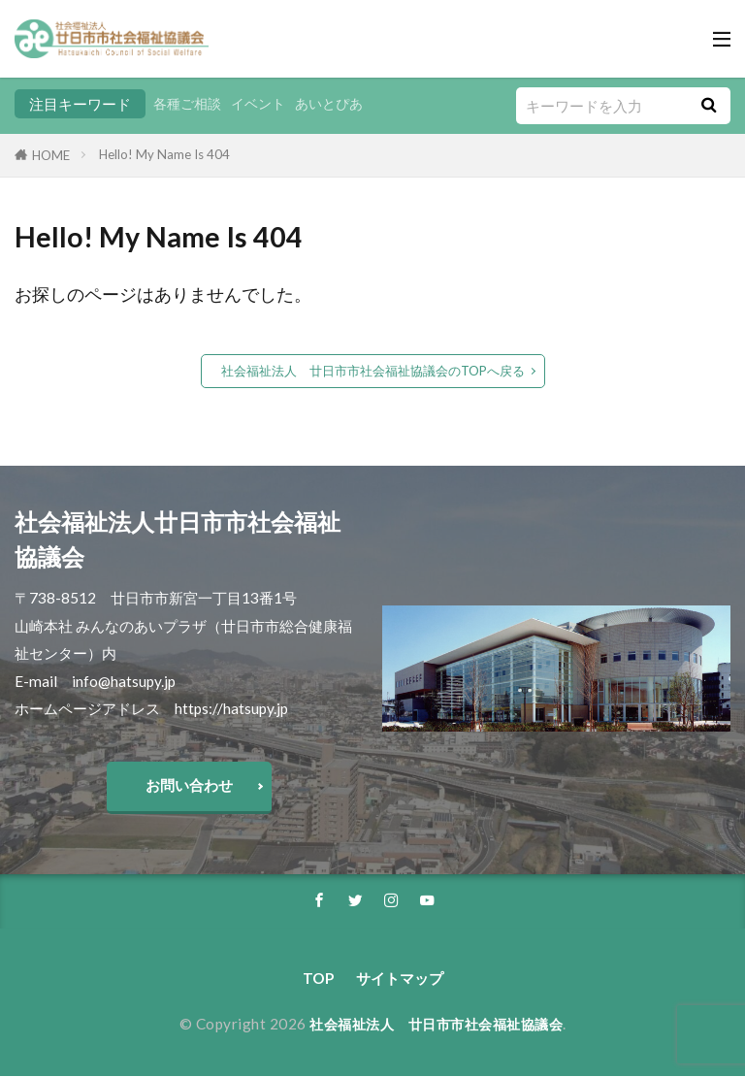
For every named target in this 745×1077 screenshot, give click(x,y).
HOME (51, 155)
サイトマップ (399, 979)
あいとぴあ (340, 104)
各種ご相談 (189, 104)
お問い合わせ (189, 785)
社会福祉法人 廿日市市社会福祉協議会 (436, 1024)
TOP (318, 979)
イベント (265, 104)
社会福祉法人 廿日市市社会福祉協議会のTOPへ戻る (373, 370)
